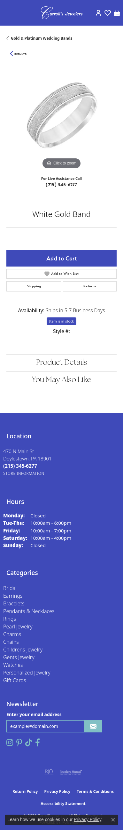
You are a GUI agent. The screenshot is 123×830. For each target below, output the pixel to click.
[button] (98, 12)
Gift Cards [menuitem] (14, 680)
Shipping (34, 286)
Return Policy (25, 791)
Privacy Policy (57, 791)
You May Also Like (61, 380)
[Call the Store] (20, 466)
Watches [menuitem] (13, 664)
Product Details (61, 363)
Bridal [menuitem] (10, 588)
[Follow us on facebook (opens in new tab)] (37, 742)
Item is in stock (61, 321)
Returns (89, 286)
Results (20, 54)
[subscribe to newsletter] (93, 726)
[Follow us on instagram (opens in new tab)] (9, 742)
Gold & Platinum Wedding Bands (41, 38)
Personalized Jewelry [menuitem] (26, 672)
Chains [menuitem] (11, 641)
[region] (61, 115)
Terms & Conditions (95, 791)
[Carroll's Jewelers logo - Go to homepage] (62, 13)
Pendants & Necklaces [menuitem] (28, 611)
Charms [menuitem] (12, 634)
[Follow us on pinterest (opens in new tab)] (19, 742)
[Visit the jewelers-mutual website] (71, 772)
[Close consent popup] (113, 820)
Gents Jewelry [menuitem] (19, 657)
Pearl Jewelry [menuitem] (18, 626)
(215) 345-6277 (61, 185)
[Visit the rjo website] (49, 772)
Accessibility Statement (63, 803)
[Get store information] (23, 473)
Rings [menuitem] (9, 618)
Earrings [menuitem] (12, 595)
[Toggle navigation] (10, 12)
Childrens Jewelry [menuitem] (22, 649)
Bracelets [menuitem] (14, 603)
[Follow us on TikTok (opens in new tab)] (28, 742)
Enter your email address (34, 714)
